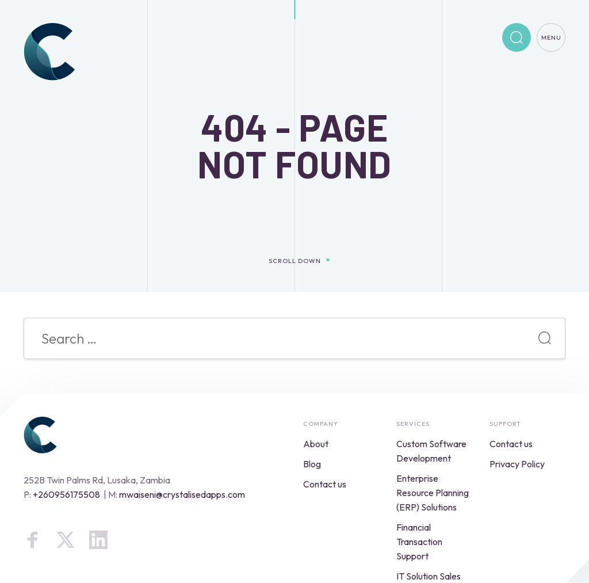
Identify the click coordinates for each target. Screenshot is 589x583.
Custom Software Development (431, 451)
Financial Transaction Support (419, 541)
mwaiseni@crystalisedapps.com (182, 494)
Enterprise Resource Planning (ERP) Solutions (432, 493)
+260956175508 (66, 494)
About (315, 443)
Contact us (324, 484)
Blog (312, 464)
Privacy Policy (517, 464)
